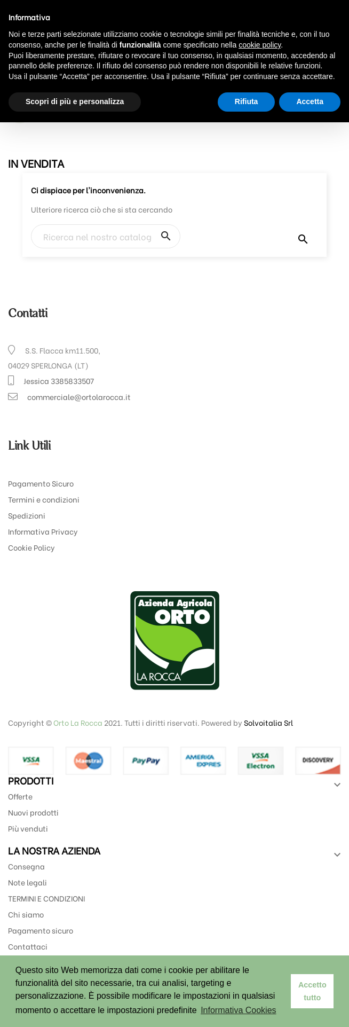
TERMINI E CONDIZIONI (46, 898)
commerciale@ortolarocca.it (79, 396)
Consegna (26, 866)
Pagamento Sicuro (41, 483)
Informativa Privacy (43, 531)
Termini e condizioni (44, 499)
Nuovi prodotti (33, 812)
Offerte (20, 796)
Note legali (27, 882)
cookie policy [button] (260, 45)
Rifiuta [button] (246, 101)
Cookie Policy (31, 547)
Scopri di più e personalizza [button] (75, 101)
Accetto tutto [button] (312, 991)
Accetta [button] (309, 101)
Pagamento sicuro (40, 930)
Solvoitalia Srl (268, 722)
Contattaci (27, 946)
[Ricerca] (105, 236)
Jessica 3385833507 (58, 380)
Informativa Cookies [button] (238, 1010)
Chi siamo (26, 914)
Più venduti (28, 828)
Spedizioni (26, 515)
